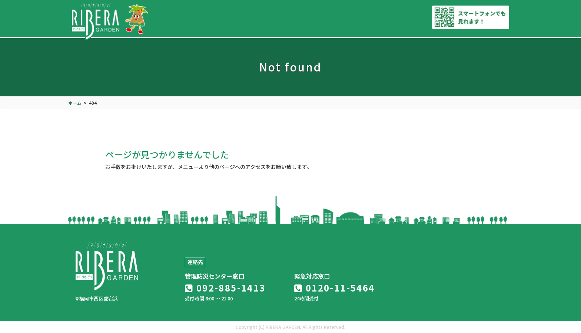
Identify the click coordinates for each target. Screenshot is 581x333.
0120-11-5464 (334, 287)
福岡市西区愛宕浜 (97, 298)
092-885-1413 (225, 287)
